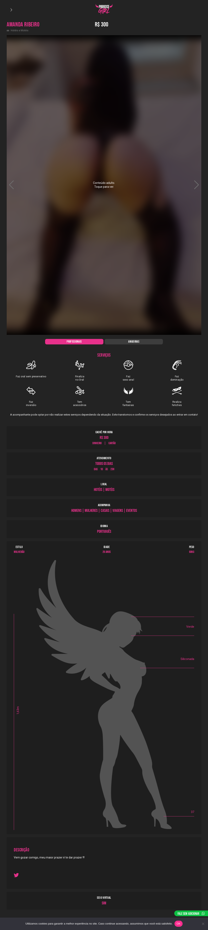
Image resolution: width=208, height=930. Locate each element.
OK (178, 923)
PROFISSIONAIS (74, 342)
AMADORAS (133, 342)
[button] (196, 184)
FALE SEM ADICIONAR (191, 914)
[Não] (203, 924)
